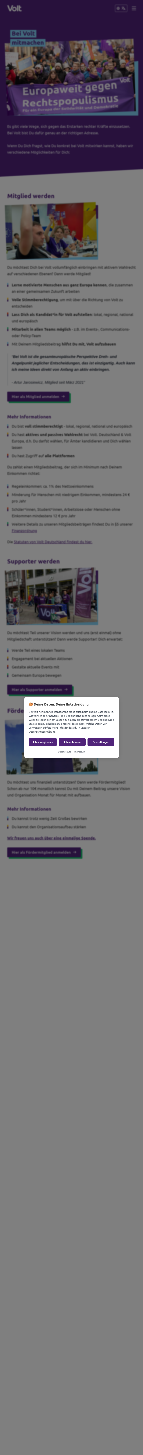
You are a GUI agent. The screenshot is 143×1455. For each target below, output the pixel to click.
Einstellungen (100, 742)
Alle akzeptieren (43, 742)
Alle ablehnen (72, 742)
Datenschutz (64, 751)
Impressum (79, 751)
